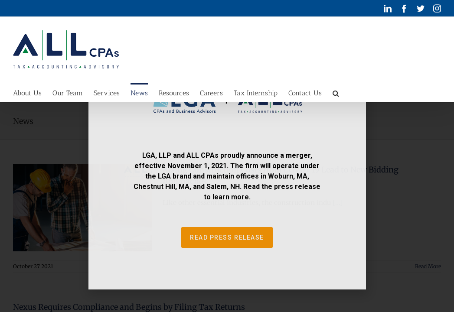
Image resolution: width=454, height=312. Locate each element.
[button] (405, 92)
